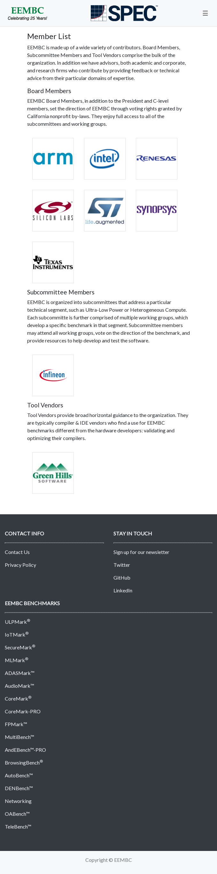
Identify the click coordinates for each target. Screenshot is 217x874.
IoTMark (16, 634)
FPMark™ (16, 724)
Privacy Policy (20, 565)
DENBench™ (19, 788)
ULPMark (17, 622)
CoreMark (18, 698)
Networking (18, 801)
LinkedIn (122, 590)
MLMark (16, 660)
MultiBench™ (19, 737)
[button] (205, 13)
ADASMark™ (20, 673)
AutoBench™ (19, 775)
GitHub (121, 577)
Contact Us (17, 552)
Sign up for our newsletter (141, 552)
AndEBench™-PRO (25, 750)
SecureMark (20, 647)
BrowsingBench (24, 762)
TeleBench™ (18, 826)
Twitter (121, 565)
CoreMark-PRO (23, 711)
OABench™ (17, 814)
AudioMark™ (19, 686)
